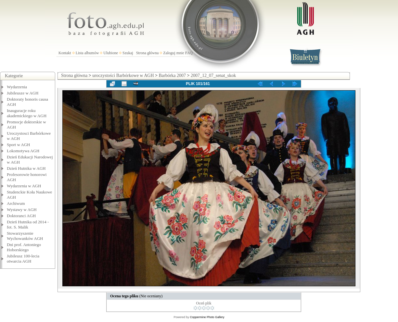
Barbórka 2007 (172, 75)
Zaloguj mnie (173, 53)
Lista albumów (87, 53)
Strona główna (147, 53)
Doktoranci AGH (21, 215)
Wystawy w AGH (22, 209)
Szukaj (127, 53)
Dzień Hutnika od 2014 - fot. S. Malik (28, 224)
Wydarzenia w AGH (24, 185)
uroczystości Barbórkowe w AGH (123, 75)
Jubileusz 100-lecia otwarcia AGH (23, 259)
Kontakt (64, 53)
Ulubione (110, 53)
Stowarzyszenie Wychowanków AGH (25, 236)
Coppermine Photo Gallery (207, 317)
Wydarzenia (17, 86)
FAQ (189, 53)
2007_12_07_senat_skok (213, 75)
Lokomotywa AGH (23, 150)
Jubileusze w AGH (23, 93)
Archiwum (16, 203)
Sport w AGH (18, 144)
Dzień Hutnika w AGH (26, 168)
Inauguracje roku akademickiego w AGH (26, 113)
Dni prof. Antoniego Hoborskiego (24, 247)
